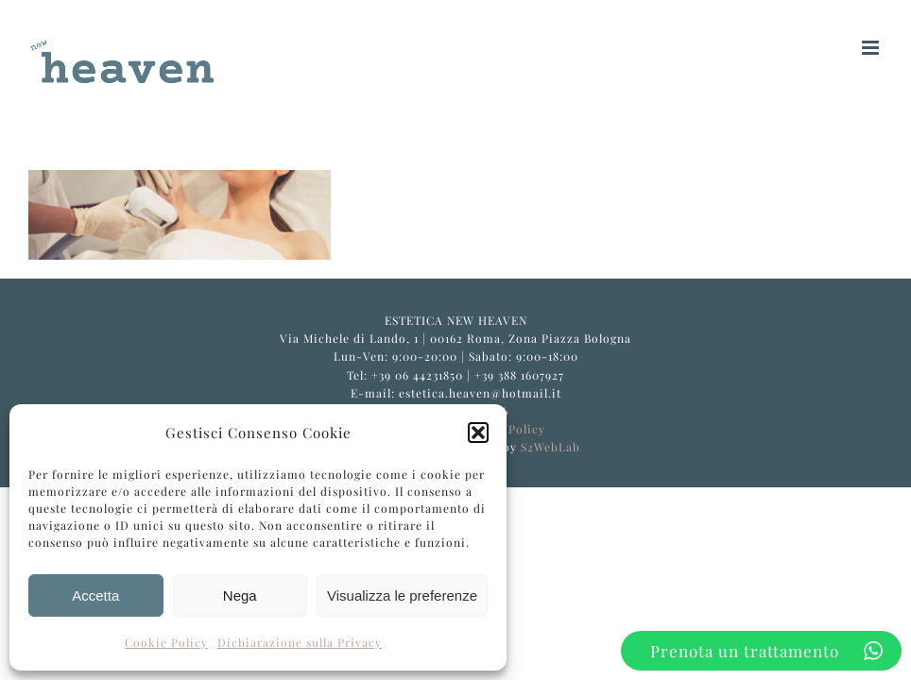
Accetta (95, 595)
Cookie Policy (166, 642)
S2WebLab (550, 446)
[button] (478, 432)
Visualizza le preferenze (402, 595)
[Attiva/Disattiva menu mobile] (872, 48)
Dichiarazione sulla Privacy (299, 642)
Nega (240, 595)
